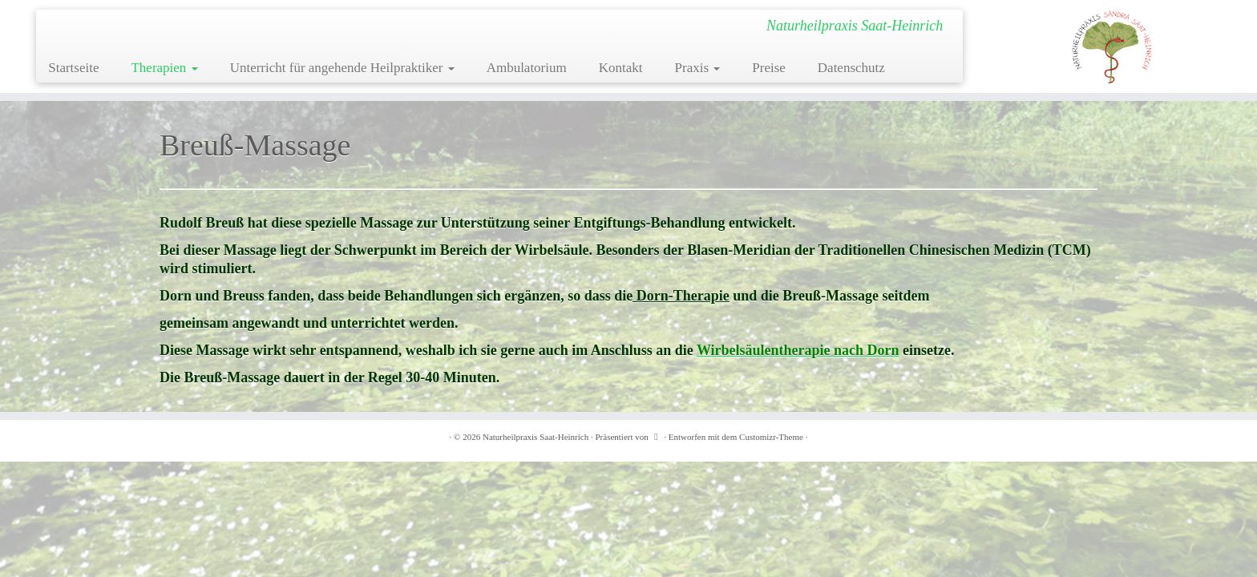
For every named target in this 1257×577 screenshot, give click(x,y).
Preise (769, 67)
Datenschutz (851, 67)
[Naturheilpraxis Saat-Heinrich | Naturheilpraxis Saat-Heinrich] (1112, 46)
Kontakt (621, 67)
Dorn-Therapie (681, 296)
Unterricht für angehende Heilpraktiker (342, 67)
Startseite (73, 67)
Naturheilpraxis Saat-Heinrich (535, 437)
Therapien (164, 67)
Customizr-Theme (771, 437)
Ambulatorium (527, 67)
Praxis (698, 67)
